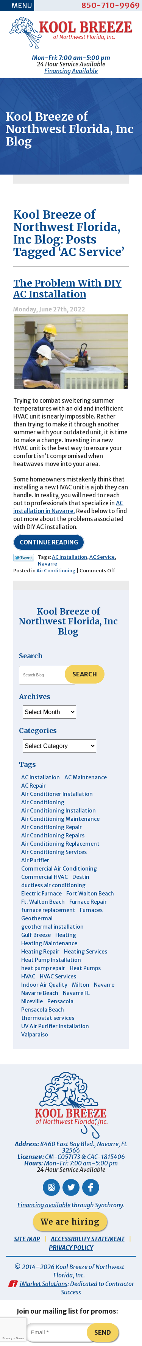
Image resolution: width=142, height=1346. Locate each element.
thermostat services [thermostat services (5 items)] (47, 1018)
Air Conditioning (56, 570)
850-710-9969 (110, 5)
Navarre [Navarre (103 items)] (104, 984)
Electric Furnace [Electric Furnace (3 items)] (41, 893)
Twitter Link (23, 557)
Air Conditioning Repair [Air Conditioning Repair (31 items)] (51, 827)
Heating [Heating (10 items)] (65, 935)
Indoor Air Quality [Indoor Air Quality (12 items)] (44, 984)
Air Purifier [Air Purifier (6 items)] (35, 860)
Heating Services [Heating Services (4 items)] (85, 951)
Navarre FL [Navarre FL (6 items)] (76, 993)
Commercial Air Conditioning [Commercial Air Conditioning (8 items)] (59, 868)
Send (102, 1332)
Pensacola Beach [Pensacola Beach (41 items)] (42, 1009)
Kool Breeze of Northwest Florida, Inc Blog (68, 621)
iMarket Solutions (43, 1284)
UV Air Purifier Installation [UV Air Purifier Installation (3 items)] (55, 1026)
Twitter (71, 1187)
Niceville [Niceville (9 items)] (32, 1001)
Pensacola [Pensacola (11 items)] (60, 1001)
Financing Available (71, 71)
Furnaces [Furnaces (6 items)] (91, 910)
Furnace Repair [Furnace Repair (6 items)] (88, 901)
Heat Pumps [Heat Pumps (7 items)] (85, 968)
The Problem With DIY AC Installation (67, 288)
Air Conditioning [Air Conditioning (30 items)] (42, 802)
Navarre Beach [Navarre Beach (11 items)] (39, 993)
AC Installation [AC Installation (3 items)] (40, 777)
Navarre (47, 564)
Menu (21, 5)
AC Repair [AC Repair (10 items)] (33, 785)
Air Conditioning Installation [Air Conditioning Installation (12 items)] (58, 810)
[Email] (61, 1332)
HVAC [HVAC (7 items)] (28, 976)
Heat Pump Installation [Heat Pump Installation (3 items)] (51, 960)
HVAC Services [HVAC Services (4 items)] (58, 976)
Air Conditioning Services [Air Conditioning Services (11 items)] (54, 852)
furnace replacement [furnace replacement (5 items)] (48, 910)
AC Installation (69, 557)
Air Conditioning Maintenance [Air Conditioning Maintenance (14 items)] (60, 819)
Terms (20, 1338)
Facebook (90, 1187)
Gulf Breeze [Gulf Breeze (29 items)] (36, 935)
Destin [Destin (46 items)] (80, 877)
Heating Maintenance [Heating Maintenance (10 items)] (49, 943)
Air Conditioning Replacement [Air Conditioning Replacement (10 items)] (60, 843)
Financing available (43, 1205)
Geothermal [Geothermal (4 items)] (37, 918)
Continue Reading (49, 542)
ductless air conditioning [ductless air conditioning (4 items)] (53, 885)
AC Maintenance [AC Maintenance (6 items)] (85, 777)
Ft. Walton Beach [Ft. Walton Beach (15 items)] (43, 901)
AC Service (102, 557)
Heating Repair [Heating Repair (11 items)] (40, 951)
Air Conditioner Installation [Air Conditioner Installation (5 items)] (57, 794)
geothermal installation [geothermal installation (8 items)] (52, 926)
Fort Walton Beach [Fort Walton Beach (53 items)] (90, 893)
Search (84, 674)
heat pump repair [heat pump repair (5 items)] (43, 968)
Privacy (7, 1338)
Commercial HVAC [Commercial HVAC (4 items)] (44, 877)
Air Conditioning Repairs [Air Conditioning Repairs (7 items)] (52, 835)
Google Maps (51, 1187)
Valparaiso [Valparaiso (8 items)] (34, 1034)
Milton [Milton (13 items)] (80, 984)
